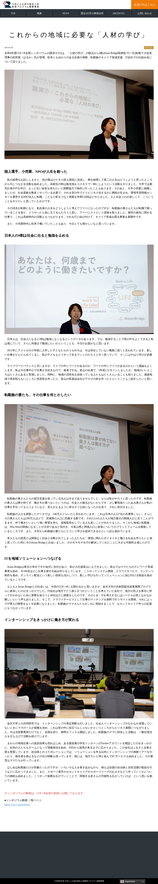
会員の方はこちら (144, 4)
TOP (13, 13)
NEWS (65, 13)
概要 (39, 13)
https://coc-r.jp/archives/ (17, 804)
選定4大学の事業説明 (92, 13)
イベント (149, 48)
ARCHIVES (118, 13)
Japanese (127, 881)
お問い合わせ (145, 13)
